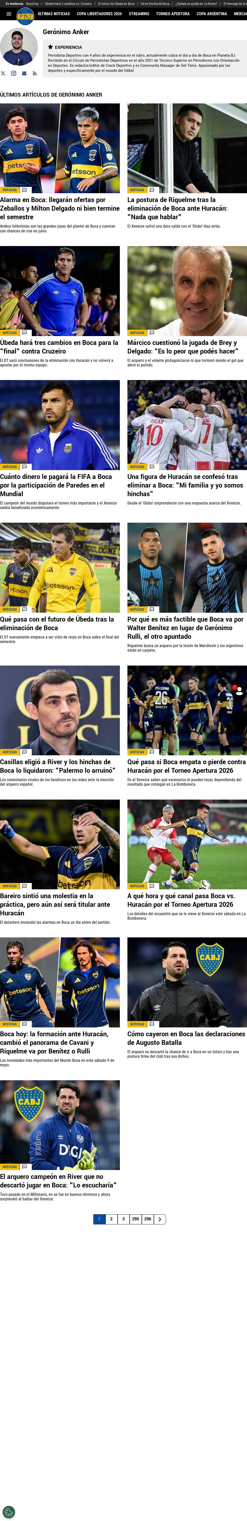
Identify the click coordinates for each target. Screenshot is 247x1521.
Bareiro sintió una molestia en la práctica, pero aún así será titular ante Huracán (55, 905)
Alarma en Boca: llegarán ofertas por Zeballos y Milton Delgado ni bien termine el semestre (60, 208)
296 (147, 1219)
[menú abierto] (9, 14)
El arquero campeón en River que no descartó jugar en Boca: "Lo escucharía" (58, 1181)
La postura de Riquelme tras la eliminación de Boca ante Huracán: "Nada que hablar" (177, 208)
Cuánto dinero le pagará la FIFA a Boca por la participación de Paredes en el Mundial (56, 485)
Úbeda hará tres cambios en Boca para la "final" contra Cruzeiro (59, 347)
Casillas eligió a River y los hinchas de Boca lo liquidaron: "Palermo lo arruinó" (58, 766)
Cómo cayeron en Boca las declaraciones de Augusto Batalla (186, 1038)
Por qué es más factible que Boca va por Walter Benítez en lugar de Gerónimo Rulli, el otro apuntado (185, 628)
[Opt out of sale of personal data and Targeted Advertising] (9, 1512)
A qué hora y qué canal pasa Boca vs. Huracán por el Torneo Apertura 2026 (181, 900)
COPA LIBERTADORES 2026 (99, 14)
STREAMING (139, 14)
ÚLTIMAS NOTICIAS (54, 14)
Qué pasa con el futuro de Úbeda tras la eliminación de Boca (57, 624)
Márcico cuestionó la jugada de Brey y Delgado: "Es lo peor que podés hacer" (183, 347)
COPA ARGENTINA (212, 14)
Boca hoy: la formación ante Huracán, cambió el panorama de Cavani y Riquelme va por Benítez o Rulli (54, 1043)
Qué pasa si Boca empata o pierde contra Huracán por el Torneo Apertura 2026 (186, 766)
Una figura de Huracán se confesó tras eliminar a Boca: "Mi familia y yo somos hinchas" (185, 485)
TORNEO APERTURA (173, 14)
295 (135, 1219)
